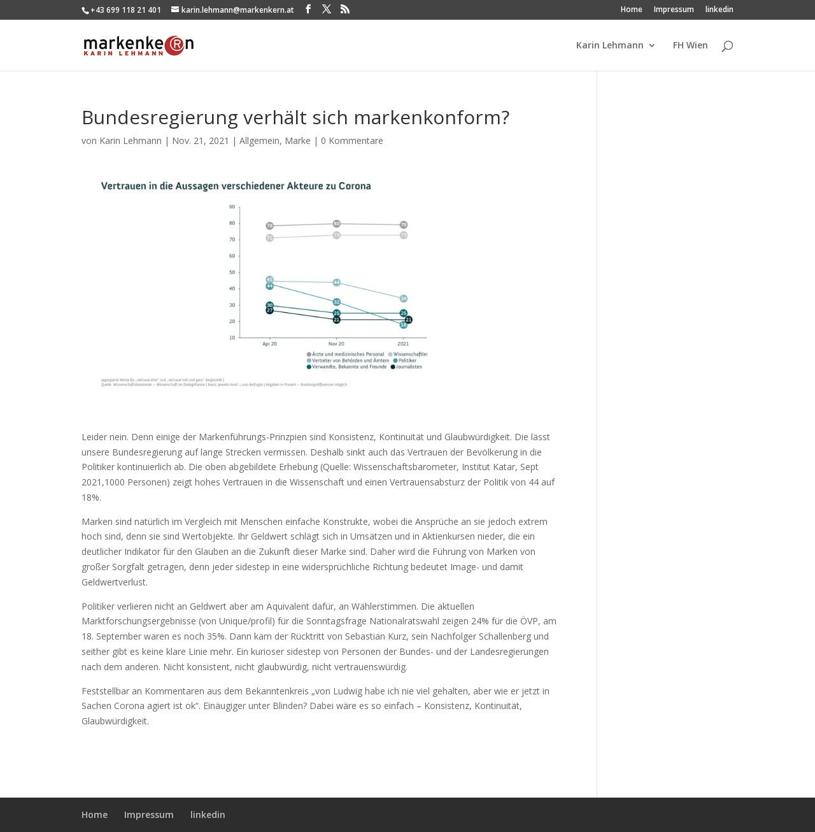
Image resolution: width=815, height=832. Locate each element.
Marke (298, 140)
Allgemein (259, 140)
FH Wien (690, 46)
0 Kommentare (352, 140)
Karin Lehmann (610, 46)
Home (631, 10)
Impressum (674, 10)
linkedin (719, 10)
